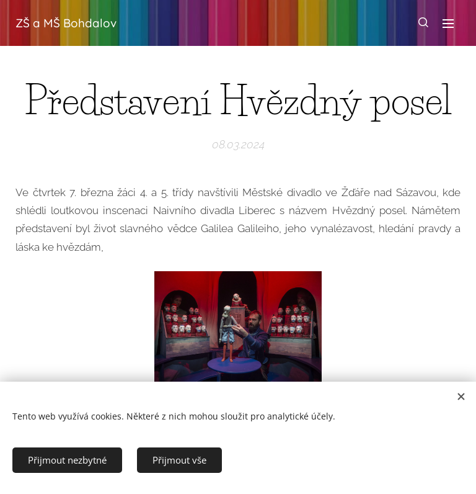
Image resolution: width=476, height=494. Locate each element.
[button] (423, 22)
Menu (448, 23)
